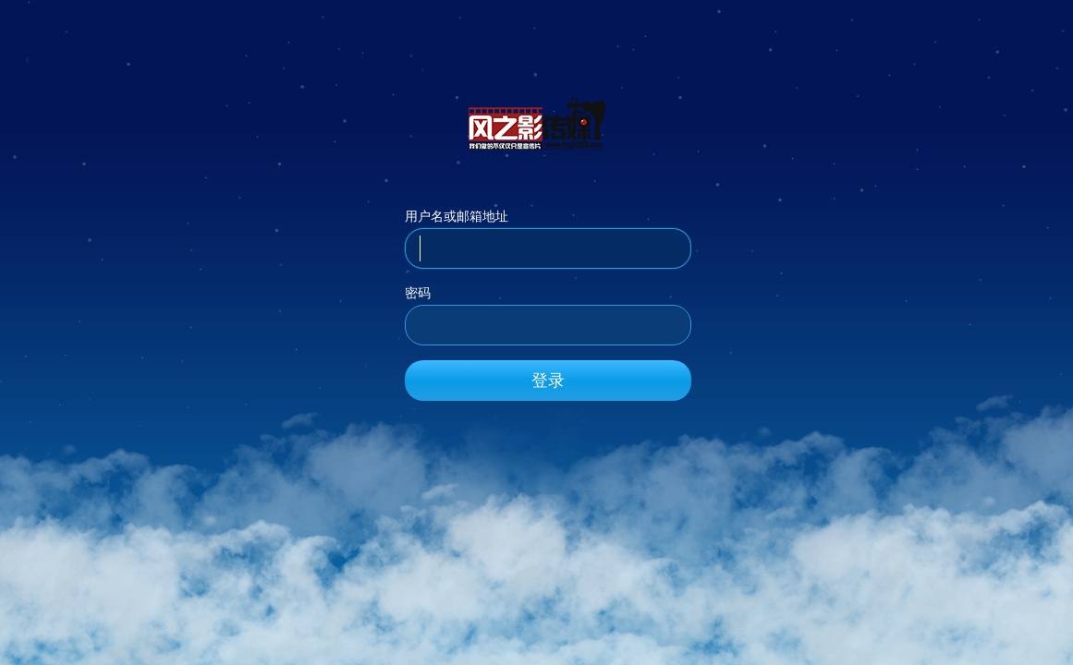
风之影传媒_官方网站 (537, 123)
